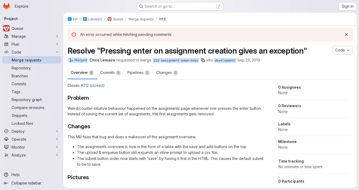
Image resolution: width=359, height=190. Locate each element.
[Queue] (31, 28)
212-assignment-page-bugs (176, 60)
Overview (82, 72)
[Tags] (31, 91)
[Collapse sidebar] (31, 183)
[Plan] (31, 44)
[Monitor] (31, 147)
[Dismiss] (346, 34)
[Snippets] (31, 115)
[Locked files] (31, 123)
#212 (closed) (93, 85)
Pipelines (138, 72)
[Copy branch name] (203, 60)
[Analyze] (31, 155)
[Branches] (31, 75)
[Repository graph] (31, 99)
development (225, 60)
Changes (167, 72)
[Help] (31, 174)
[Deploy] (31, 131)
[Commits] (31, 83)
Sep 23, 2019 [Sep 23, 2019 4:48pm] (248, 60)
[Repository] (31, 68)
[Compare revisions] (31, 107)
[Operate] (31, 139)
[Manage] (31, 36)
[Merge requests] (31, 60)
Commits (110, 72)
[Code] (31, 52)
